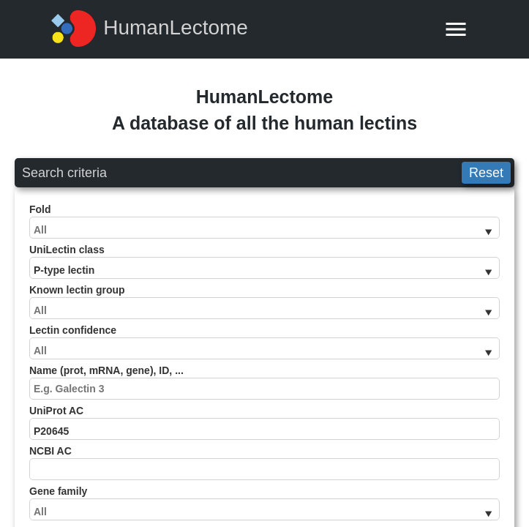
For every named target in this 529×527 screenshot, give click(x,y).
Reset (486, 172)
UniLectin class (264, 261)
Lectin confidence (264, 341)
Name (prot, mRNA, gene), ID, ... (264, 382)
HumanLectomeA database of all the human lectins (264, 109)
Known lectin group (264, 301)
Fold (264, 221)
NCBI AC (264, 462)
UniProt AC (264, 422)
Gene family (264, 502)
